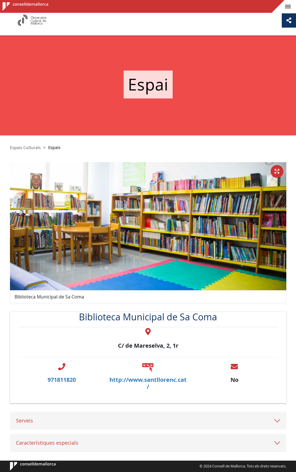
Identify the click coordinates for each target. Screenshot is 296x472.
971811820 (62, 380)
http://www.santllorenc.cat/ (148, 383)
